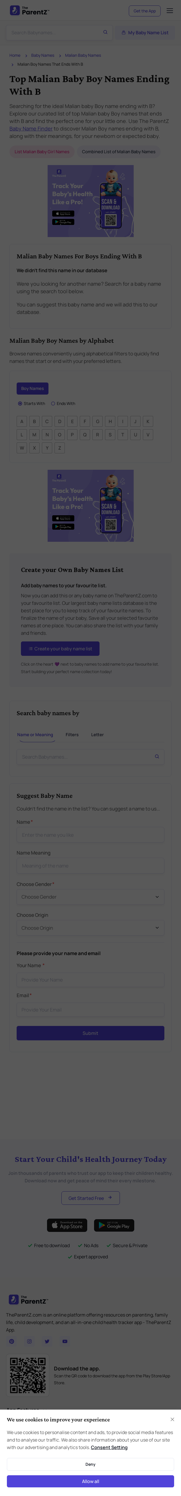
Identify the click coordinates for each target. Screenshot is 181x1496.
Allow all (90, 1481)
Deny (90, 1464)
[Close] (172, 1419)
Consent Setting (109, 1447)
